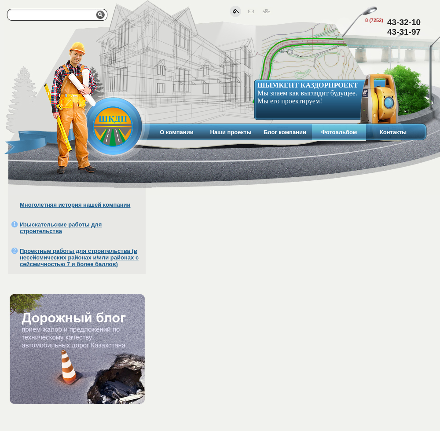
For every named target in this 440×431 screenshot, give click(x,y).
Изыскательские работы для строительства (61, 227)
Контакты (393, 132)
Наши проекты (231, 132)
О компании (176, 132)
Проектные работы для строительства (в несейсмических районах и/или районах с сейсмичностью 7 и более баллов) (79, 257)
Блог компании (285, 132)
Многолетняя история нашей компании (75, 204)
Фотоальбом (339, 132)
